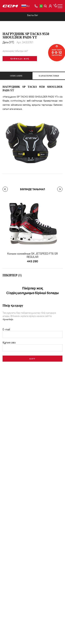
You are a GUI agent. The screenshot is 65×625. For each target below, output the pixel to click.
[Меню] (60, 6)
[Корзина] (55, 6)
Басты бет (32, 15)
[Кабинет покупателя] (50, 6)
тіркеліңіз (8, 318)
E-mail (6, 329)
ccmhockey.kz (17, 100)
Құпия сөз (9, 342)
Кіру (33, 358)
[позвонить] (36, 6)
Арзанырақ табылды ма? (15, 51)
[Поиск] (45, 6)
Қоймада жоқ (19, 59)
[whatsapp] (41, 6)
